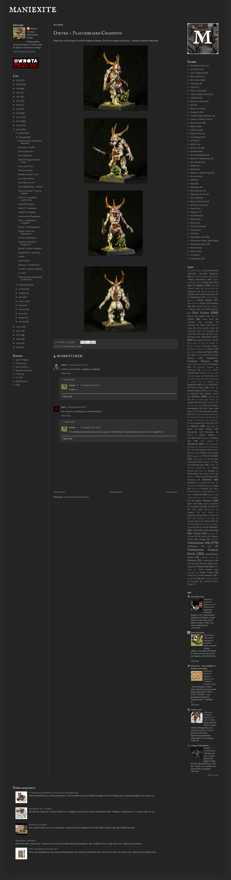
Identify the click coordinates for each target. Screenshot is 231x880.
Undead (197, 533)
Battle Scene (191, 303)
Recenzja (210, 476)
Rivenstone (195, 176)
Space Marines (22, 367)
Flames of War (196, 108)
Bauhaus (203, 303)
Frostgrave (194, 112)
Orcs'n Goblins (210, 455)
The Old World (196, 226)
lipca (21, 297)
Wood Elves (192, 575)
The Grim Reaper (25, 170)
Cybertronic (191, 334)
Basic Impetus (196, 76)
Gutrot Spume (24, 260)
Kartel (196, 405)
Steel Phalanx (207, 512)
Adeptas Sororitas (209, 276)
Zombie (21, 256)
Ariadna (190, 294)
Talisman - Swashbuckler (28, 265)
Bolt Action (195, 80)
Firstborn (190, 364)
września (23, 289)
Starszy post (172, 492)
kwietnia (22, 309)
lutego (22, 317)
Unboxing (20, 374)
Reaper (189, 477)
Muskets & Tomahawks (200, 158)
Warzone (193, 251)
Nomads (203, 453)
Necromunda (195, 162)
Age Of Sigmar (22, 359)
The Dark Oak (197, 596)
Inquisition (211, 397)
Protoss (201, 471)
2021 (18, 101)
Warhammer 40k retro (199, 546)
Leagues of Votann (194, 420)
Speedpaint (194, 507)
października (24, 284)
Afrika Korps (21, 363)
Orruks (210, 459)
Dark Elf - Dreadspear (27, 208)
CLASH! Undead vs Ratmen (30, 269)
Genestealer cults (205, 373)
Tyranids (202, 527)
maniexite (33, 9)
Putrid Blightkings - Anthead (30, 186)
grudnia (22, 133)
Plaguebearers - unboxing (29, 252)
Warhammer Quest (198, 244)
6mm (198, 276)
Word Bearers (206, 575)
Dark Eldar (195, 337)
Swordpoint (195, 215)
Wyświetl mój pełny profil (24, 51)
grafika (215, 376)
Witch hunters (205, 569)
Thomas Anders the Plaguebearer (26, 232)
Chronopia (194, 83)
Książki (192, 417)
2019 (18, 109)
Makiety (195, 426)
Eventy (197, 355)
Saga (192, 183)
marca (21, 313)
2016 (18, 121)
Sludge (209, 495)
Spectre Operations (198, 201)
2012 (18, 331)
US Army (202, 536)
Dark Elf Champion (26, 204)
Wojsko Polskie (206, 572)
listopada (23, 137)
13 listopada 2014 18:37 (76, 407)
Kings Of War (196, 133)
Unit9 (209, 533)
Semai (194, 489)
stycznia (22, 321)
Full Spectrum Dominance (201, 115)
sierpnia (22, 293)
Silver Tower (203, 492)
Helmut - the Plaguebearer (29, 227)
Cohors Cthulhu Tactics (200, 94)
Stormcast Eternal (195, 515)
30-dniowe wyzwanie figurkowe (202, 273)
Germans (198, 376)
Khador (205, 406)
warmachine (195, 258)
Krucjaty (215, 414)
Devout (189, 346)
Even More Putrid (25, 178)
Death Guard (210, 340)
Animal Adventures (208, 291)
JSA (188, 405)
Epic (192, 105)
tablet (212, 518)
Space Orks (192, 503)
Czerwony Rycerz (25, 166)
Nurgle (79, 346)
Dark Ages (214, 334)
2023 (18, 92)
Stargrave (194, 212)
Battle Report (205, 300)
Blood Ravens (212, 309)
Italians (200, 402)
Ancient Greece (193, 288)
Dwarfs (210, 349)
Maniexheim (210, 426)
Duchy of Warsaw (197, 349)
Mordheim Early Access (28, 174)
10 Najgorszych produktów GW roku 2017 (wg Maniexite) (53, 792)
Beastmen (214, 303)
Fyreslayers (191, 370)
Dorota (198, 346)
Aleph (213, 285)
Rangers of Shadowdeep (200, 172)
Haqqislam (191, 384)
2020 (18, 105)
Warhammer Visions (207, 557)
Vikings (202, 539)
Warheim (194, 247)
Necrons (215, 450)
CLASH (19, 377)
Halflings (211, 382)
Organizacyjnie (198, 459)
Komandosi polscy (210, 411)
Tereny (193, 223)
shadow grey (196, 709)
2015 (18, 125)
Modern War (195, 148)
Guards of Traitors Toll (199, 119)
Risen (213, 483)
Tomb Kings (204, 524)
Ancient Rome (210, 288)
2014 (18, 129)
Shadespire (194, 187)
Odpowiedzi (69, 379)
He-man (203, 385)
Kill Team (194, 130)
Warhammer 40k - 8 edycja (40, 808)
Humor (212, 388)
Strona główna (116, 492)
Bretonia (190, 316)
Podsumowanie (197, 465)
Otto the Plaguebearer (27, 237)
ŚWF (189, 518)
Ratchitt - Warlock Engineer (30, 248)
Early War (190, 352)
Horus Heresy (196, 123)
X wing (193, 255)
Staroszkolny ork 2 (26, 151)
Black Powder (197, 306)
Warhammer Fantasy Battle (201, 240)
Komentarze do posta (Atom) (76, 497)
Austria (208, 297)
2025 (18, 84)
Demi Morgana (197, 632)
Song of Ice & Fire (198, 194)
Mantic (190, 429)
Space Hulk (195, 198)
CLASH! (22, 273)
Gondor (207, 376)
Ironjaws (212, 399)
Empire (209, 351)
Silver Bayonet (196, 190)
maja (21, 305)
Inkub (64, 365)
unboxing (213, 530)
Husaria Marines (194, 390)
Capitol (201, 316)
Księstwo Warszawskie (207, 417)
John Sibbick (211, 402)
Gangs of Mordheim (200, 745)
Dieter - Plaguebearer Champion (27, 221)
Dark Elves (212, 336)
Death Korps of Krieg (196, 343)
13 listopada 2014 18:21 (78, 365)
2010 (18, 339)
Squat (213, 507)
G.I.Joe (204, 370)
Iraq (188, 400)
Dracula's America (197, 101)
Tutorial (193, 527)
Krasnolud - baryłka (26, 147)
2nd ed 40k (194, 69)
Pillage (193, 165)
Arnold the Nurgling (26, 212)
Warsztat (191, 563)
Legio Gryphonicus (211, 420)
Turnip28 (194, 230)
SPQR (192, 180)
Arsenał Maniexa (205, 294)
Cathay (212, 316)
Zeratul (215, 578)
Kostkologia (205, 414)
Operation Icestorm (24, 370)
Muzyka (212, 447)
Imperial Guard (211, 393)
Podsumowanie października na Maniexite (30, 278)
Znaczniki (195, 581)
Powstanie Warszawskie (196, 468)
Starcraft (193, 208)
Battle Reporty (22, 381)
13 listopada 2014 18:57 (91, 385)
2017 (18, 117)
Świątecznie (201, 518)
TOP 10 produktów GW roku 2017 (43, 849)
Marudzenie (192, 432)
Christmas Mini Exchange (200, 322)
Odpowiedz (66, 373)
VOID (192, 233)
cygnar (203, 334)
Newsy (193, 453)
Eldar (200, 352)
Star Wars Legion (197, 205)
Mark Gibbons (206, 429)
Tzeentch (213, 527)
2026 (18, 80)
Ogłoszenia (195, 456)
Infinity (193, 126)
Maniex (72, 385)
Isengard (190, 402)
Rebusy (199, 477)
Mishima (205, 438)
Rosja (209, 486)
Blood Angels (195, 309)
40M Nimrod (209, 635)
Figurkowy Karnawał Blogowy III (27, 242)
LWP (216, 423)
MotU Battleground (198, 155)
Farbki (205, 355)
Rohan (200, 486)
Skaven (198, 494)
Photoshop (205, 462)
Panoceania (192, 462)
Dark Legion (197, 340)
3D (193, 276)
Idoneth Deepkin (212, 391)
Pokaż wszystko (213, 775)
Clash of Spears (196, 90)
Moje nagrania (207, 441)
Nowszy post (59, 492)
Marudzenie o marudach (26, 840)
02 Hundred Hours (198, 65)
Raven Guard (209, 474)
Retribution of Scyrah (196, 483)
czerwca (22, 301)
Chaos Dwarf (208, 319)
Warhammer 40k (197, 237)
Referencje (191, 480)
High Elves (214, 385)
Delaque (212, 343)
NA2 (189, 450)
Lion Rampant (196, 137)
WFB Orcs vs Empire (38, 824)
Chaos (64, 346)
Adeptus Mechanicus (196, 279)
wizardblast (191, 572)
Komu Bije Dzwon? (26, 182)
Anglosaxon (192, 291)
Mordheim (72, 346)
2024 (18, 88)
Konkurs (194, 414)
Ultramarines (198, 530)
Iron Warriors (200, 399)
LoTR (192, 140)
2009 (18, 343)
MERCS (193, 144)
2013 (18, 326)
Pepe (63, 407)
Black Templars (212, 306)
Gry (209, 379)
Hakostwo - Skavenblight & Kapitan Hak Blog (203, 667)
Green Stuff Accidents (197, 379)
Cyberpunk (194, 97)
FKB (18, 385)
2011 (18, 335)
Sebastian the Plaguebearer (29, 216)
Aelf (198, 282)
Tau (199, 521)
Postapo (193, 169)
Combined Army (194, 331)
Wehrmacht (202, 566)
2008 (18, 347)
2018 (18, 113)
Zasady (207, 578)
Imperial (194, 393)
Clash (192, 87)
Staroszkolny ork (25, 155)
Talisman (194, 219)
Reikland (206, 479)
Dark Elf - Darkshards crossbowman (27, 198)
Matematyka (209, 432)
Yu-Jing (197, 578)
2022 (18, 96)
